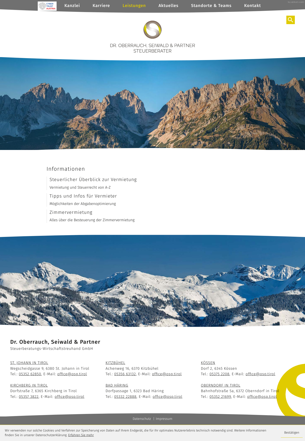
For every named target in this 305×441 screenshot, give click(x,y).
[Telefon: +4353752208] (219, 374)
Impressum (164, 419)
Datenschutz (142, 419)
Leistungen (134, 5)
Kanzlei (72, 5)
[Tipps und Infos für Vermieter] (153, 200)
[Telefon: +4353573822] (29, 396)
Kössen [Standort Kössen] (208, 362)
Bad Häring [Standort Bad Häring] (117, 385)
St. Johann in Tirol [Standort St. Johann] (29, 362)
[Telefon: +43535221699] (220, 396)
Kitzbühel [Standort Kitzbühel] (115, 362)
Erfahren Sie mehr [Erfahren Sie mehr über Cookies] (81, 435)
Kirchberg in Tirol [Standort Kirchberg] (29, 385)
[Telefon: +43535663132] (125, 374)
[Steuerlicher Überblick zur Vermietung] (153, 183)
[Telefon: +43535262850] (30, 374)
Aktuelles (168, 5)
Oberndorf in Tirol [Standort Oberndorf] (221, 385)
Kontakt (252, 5)
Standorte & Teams (211, 5)
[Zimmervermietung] (153, 216)
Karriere (101, 5)
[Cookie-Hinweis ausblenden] (292, 433)
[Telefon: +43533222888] (125, 396)
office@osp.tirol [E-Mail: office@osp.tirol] (72, 374)
